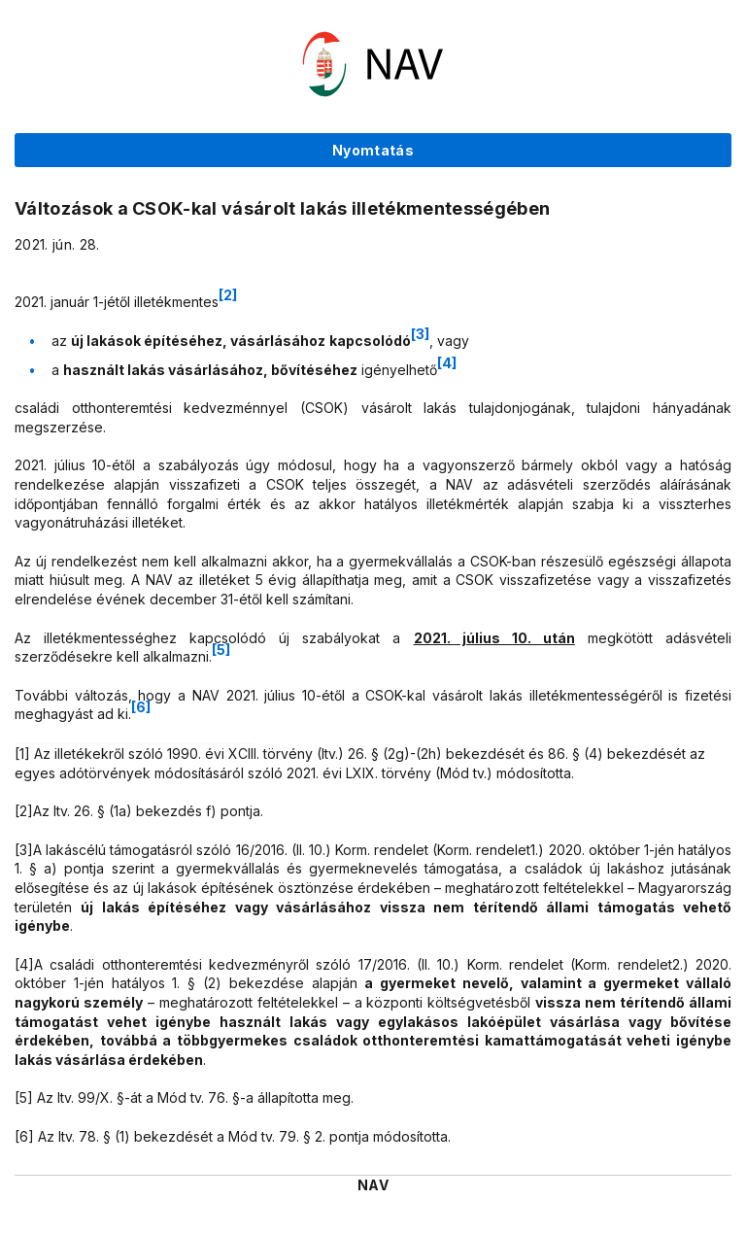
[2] (228, 295)
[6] (141, 707)
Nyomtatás (373, 150)
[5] (221, 649)
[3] (420, 334)
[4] (447, 363)
